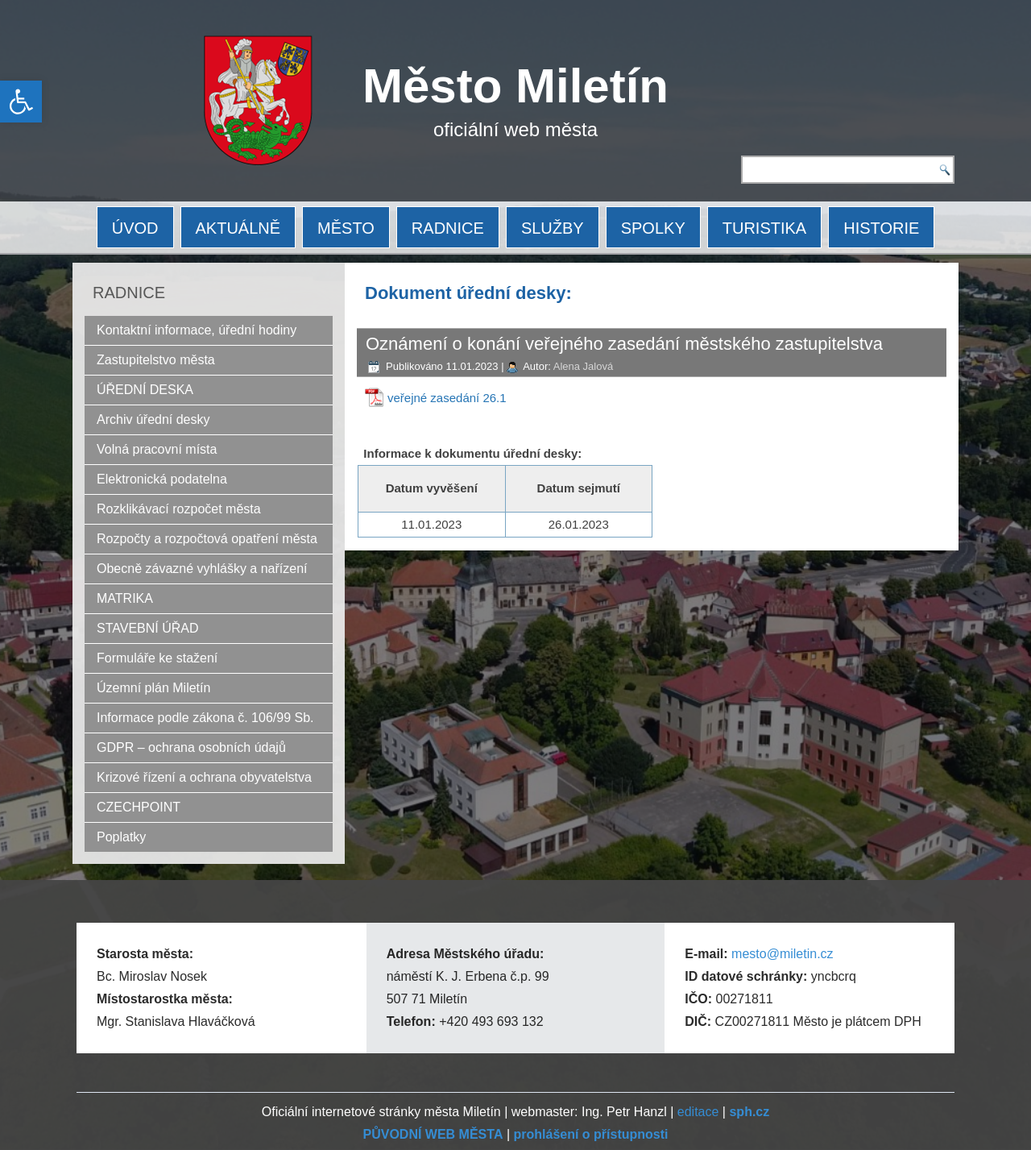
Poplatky (121, 837)
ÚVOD (135, 228)
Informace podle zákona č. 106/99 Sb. (205, 717)
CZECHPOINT (138, 807)
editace (698, 1112)
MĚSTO (346, 228)
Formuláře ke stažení (157, 658)
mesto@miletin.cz (782, 954)
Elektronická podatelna (162, 479)
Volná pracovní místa (157, 449)
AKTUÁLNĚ (238, 228)
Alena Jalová (583, 366)
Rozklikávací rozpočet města (179, 509)
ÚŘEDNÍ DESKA (145, 389)
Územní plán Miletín (153, 688)
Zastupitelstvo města (156, 360)
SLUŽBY (552, 228)
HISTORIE (881, 228)
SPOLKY (653, 228)
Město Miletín (515, 86)
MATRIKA (125, 598)
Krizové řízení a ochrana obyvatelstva (204, 777)
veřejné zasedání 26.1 (447, 398)
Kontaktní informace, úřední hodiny (196, 330)
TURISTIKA (764, 228)
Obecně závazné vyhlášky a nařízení (202, 568)
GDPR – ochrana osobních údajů (191, 747)
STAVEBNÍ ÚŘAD (148, 628)
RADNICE (448, 228)
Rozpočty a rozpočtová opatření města (207, 539)
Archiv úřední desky (153, 419)
